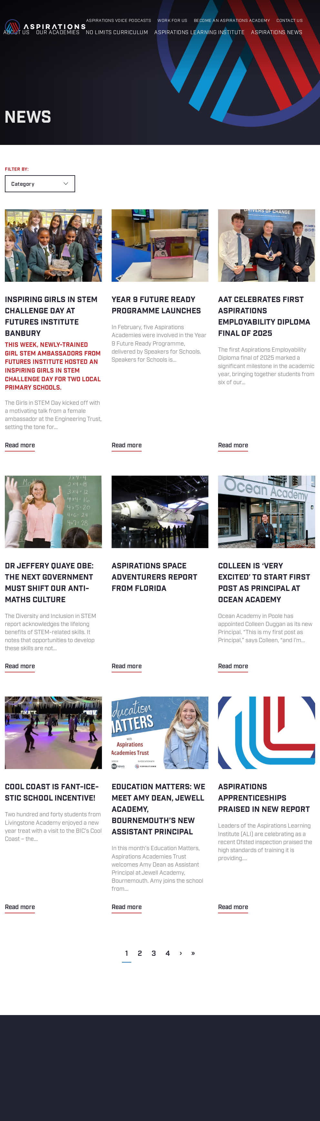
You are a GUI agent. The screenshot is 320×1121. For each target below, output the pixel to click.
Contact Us (289, 21)
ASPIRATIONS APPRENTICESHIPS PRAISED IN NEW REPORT (266, 805)
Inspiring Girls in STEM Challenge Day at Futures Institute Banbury (53, 330)
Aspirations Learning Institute (199, 32)
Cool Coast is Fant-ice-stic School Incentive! (53, 805)
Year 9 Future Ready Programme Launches (160, 330)
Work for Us (172, 21)
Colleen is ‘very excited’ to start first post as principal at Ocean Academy (266, 574)
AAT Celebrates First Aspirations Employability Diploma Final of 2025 (266, 330)
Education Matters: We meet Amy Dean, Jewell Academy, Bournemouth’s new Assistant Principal (160, 805)
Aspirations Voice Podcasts (118, 21)
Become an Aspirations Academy (232, 21)
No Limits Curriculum (117, 32)
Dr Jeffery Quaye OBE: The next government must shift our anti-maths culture (53, 574)
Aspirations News (277, 32)
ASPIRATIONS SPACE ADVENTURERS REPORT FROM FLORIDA (160, 574)
